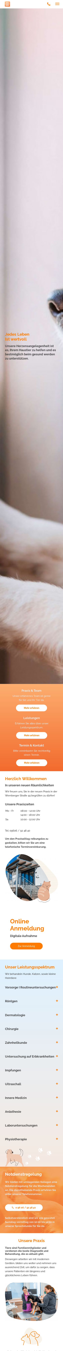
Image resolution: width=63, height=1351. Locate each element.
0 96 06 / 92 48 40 (24, 1207)
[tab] (31, 987)
